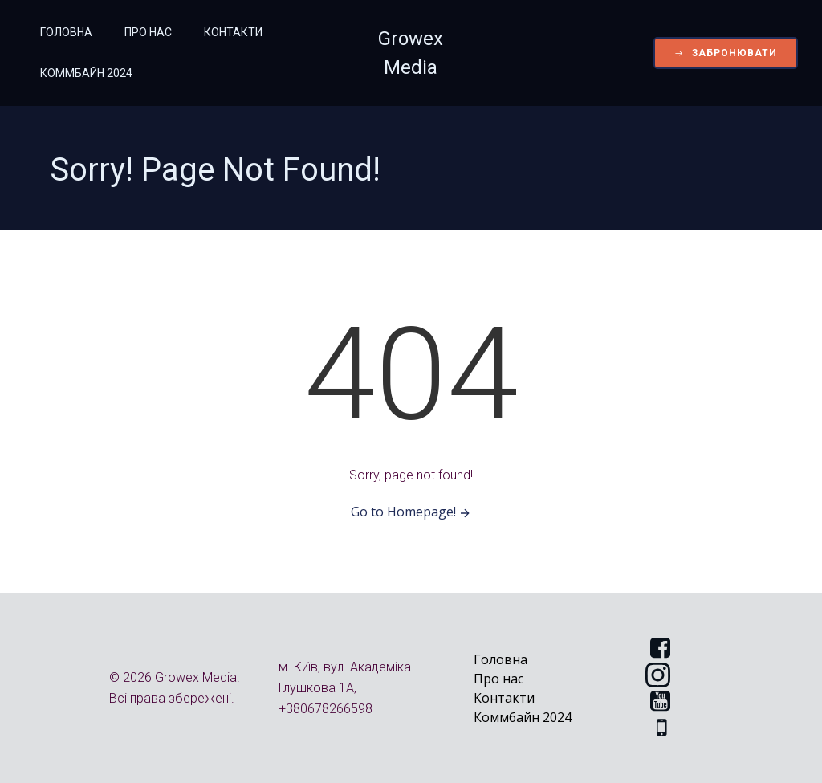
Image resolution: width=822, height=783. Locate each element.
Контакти (233, 32)
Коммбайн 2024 (86, 73)
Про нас (148, 32)
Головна (66, 32)
